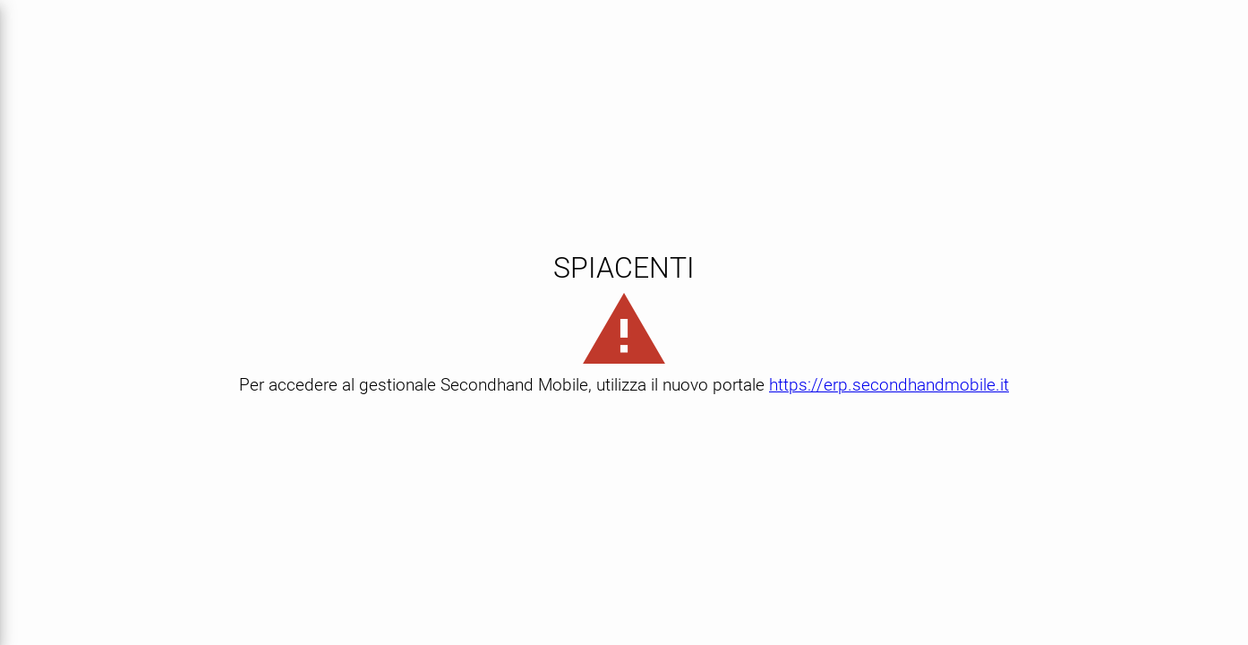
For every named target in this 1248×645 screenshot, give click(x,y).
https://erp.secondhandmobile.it (889, 385)
